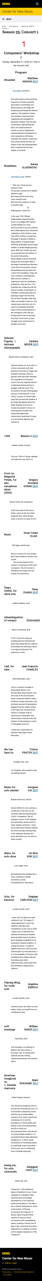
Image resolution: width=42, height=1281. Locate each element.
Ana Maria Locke (17, 177)
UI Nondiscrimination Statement (24, 1272)
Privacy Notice (6, 1272)
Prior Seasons (13, 26)
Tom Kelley (17, 91)
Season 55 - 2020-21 (27, 26)
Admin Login (11, 1263)
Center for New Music (17, 11)
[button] (37, 4)
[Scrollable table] (21, 80)
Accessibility (7, 1275)
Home (4, 26)
